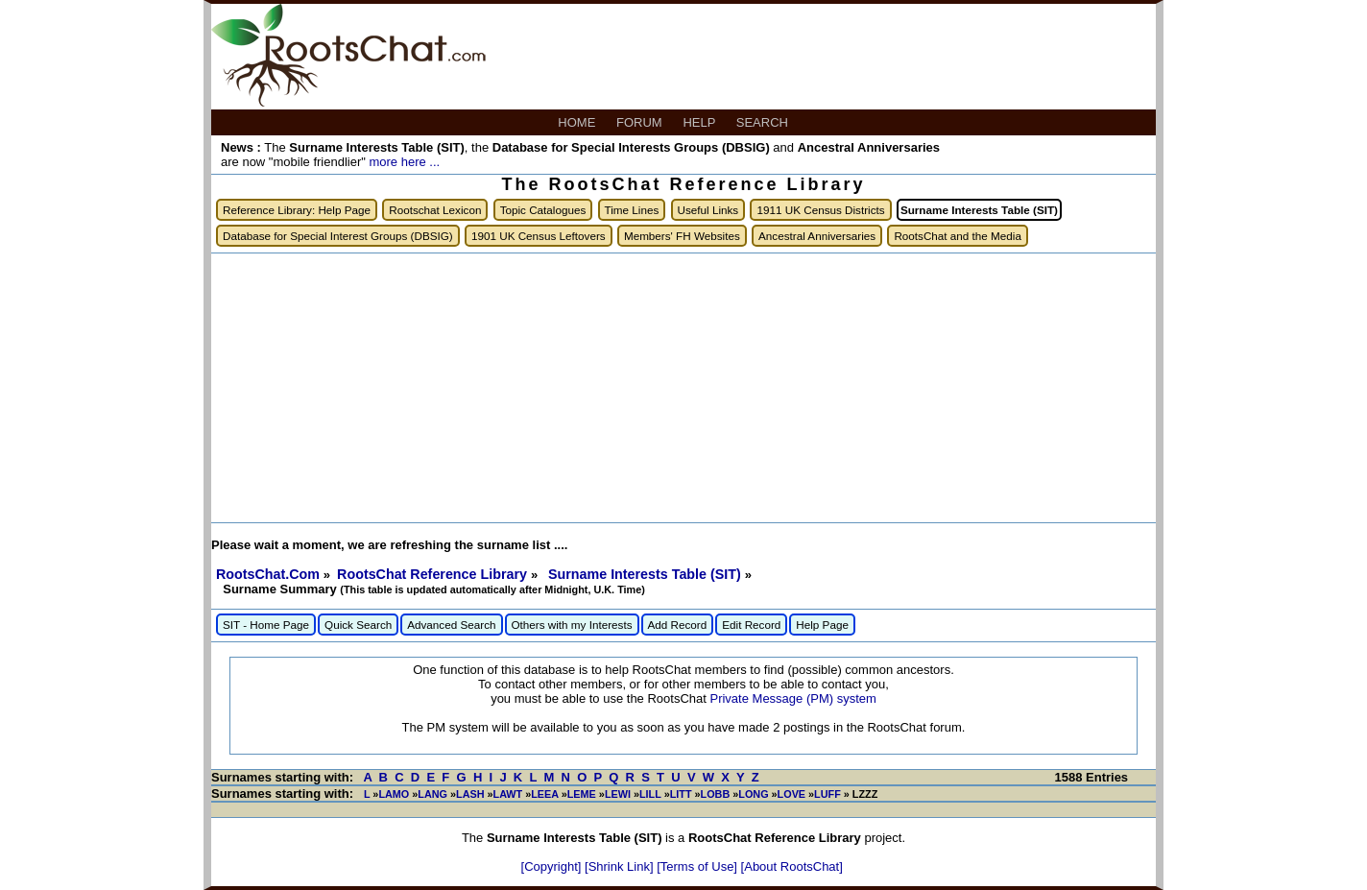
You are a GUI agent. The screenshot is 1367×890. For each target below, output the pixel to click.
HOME (578, 122)
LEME (581, 794)
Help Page (822, 624)
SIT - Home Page (266, 624)
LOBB (716, 794)
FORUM (640, 122)
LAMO (393, 794)
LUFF (827, 794)
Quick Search (358, 624)
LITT (681, 794)
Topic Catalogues (543, 210)
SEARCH (764, 122)
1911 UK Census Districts (820, 210)
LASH (470, 794)
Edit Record (751, 624)
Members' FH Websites (682, 235)
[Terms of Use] (698, 866)
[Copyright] (553, 866)
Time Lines (632, 210)
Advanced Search (451, 624)
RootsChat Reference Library (434, 574)
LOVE (791, 794)
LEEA (544, 794)
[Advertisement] (683, 387)
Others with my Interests (572, 624)
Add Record (677, 624)
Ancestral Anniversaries (816, 235)
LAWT (508, 794)
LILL (650, 794)
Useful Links (708, 210)
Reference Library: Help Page (297, 210)
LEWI (618, 794)
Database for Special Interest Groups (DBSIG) (338, 235)
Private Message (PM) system (792, 698)
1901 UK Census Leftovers (538, 235)
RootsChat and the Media (957, 235)
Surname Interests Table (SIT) (646, 574)
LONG (753, 794)
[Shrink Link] (621, 866)
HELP (700, 122)
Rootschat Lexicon (435, 210)
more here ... (404, 162)
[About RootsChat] (792, 866)
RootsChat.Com (268, 574)
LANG (432, 794)
